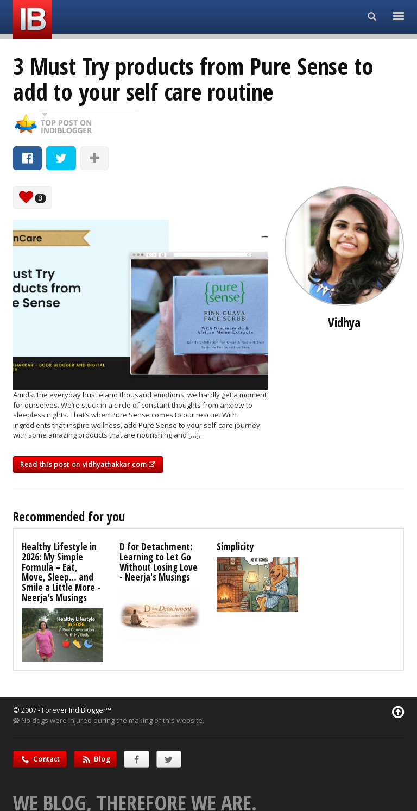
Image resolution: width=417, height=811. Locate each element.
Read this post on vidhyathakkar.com (88, 464)
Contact (40, 759)
